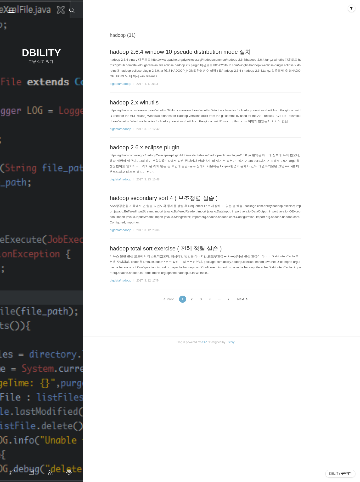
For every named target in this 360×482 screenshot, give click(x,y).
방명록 (32, 472)
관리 (70, 472)
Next (258, 366)
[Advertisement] (221, 60)
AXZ (220, 476)
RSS (51, 472)
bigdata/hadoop (136, 150)
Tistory (246, 476)
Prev (184, 366)
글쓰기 (13, 472)
